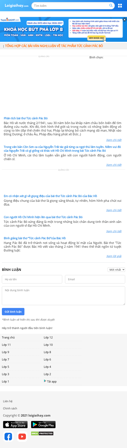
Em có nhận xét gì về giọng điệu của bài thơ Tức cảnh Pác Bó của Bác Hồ (50, 196)
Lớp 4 (47, 367)
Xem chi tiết (113, 140)
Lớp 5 (5, 367)
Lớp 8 (47, 352)
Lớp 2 (47, 374)
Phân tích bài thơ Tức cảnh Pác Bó (26, 118)
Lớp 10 (48, 345)
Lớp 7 (5, 359)
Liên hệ (7, 401)
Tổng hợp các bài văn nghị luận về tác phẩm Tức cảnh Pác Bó (54, 46)
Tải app (50, 381)
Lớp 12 (48, 337)
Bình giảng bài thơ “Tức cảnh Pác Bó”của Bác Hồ (35, 238)
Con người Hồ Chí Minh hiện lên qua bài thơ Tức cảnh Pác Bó (43, 217)
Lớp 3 (5, 374)
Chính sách (10, 408)
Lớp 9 (5, 352)
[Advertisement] (63, 87)
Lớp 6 (47, 359)
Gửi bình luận (13, 311)
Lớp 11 (6, 345)
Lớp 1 (5, 381)
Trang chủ (8, 337)
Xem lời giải (113, 256)
